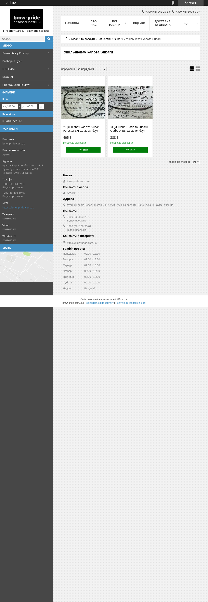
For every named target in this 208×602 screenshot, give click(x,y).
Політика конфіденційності (131, 303)
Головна (72, 23)
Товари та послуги (83, 39)
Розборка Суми (12, 61)
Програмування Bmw (15, 85)
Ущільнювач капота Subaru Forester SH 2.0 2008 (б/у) (82, 128)
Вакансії (7, 77)
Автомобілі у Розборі (15, 53)
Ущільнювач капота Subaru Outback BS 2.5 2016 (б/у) (129, 128)
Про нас (94, 23)
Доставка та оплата (162, 23)
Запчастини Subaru (110, 39)
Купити (83, 149)
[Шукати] (49, 39)
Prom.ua (123, 299)
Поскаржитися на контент (98, 303)
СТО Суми (8, 69)
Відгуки (139, 23)
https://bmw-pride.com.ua (18, 207)
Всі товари (114, 23)
